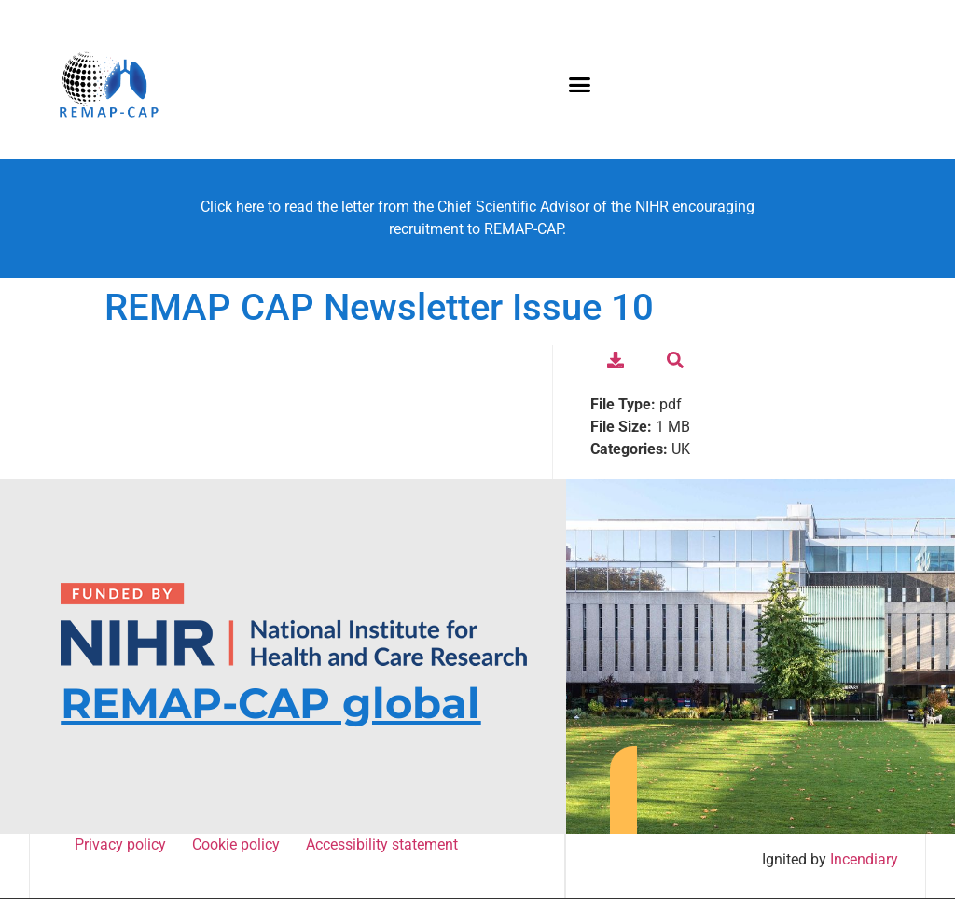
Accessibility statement (381, 844)
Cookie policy (238, 844)
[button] (580, 84)
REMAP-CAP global (270, 702)
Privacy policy (123, 844)
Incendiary (865, 859)
